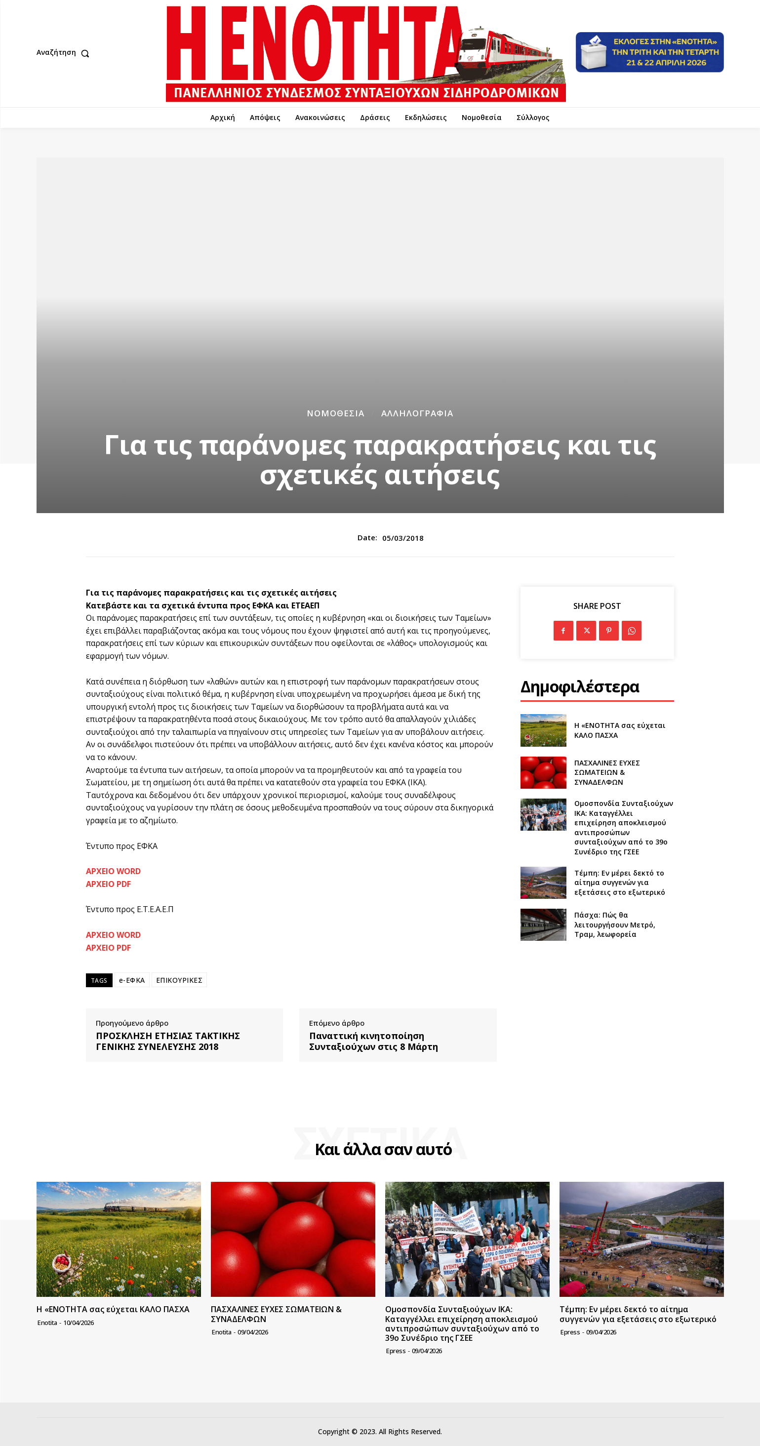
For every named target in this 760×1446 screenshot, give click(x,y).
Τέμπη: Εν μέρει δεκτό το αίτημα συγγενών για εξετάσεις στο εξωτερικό (619, 882)
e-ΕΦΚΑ (132, 980)
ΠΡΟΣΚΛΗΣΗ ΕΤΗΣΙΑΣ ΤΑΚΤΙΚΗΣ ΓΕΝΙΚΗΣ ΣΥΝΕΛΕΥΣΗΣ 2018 (168, 1041)
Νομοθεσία (335, 413)
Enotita (47, 1322)
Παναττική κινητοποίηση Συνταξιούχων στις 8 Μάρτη (373, 1041)
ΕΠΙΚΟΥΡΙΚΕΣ (179, 980)
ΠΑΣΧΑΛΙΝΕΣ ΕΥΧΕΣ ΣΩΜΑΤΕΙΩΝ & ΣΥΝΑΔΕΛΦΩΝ (607, 772)
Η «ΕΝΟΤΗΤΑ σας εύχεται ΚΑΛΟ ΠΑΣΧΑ (113, 1309)
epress (395, 1350)
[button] (65, 53)
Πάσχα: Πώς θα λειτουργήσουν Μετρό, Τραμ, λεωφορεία (614, 924)
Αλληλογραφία (417, 413)
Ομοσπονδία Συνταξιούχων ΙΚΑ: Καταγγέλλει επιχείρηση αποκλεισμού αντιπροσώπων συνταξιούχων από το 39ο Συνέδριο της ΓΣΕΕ (623, 827)
